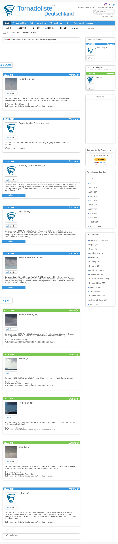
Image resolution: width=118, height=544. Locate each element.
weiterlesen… (13, 195)
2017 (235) (93, 222)
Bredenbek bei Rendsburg (34, 123)
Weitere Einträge (95, 226)
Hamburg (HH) (94, 262)
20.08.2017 (9, 354)
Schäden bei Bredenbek (16, 148)
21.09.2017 (9, 75)
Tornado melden (19, 23)
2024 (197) (36, 28)
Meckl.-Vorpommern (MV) (98, 270)
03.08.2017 (9, 489)
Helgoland (26, 403)
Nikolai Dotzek (56, 23)
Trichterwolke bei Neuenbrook (18, 104)
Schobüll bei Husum (31, 257)
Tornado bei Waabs (14, 382)
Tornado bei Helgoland (15, 428)
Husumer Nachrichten (46, 185)
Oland (24, 447)
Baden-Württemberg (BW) (98, 240)
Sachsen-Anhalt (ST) (96, 296)
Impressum (101, 7)
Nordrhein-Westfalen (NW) (98, 279)
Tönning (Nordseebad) (32, 165)
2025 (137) (22, 28)
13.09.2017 (9, 119)
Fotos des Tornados (14, 474)
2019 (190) (92, 213)
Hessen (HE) (93, 266)
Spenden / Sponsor (90, 7)
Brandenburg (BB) (95, 253)
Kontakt (80, 7)
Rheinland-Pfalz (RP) (96, 283)
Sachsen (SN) (94, 291)
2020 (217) (92, 209)
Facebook (27, 384)
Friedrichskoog (28, 314)
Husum (24, 211)
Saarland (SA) (94, 287)
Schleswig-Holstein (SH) (97, 300)
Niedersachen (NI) (95, 274)
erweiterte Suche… (108, 17)
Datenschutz (110, 7)
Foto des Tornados (14, 384)
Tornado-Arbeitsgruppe (83, 23)
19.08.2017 (9, 443)
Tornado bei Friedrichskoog (17, 340)
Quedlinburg (101, 48)
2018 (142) (92, 218)
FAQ (31, 23)
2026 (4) (8, 28)
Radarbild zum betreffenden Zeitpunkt (21, 106)
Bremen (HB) (93, 257)
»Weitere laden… (11, 535)
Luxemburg (41, 23)
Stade (98, 77)
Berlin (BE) (92, 249)
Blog (68, 23)
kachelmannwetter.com (46, 106)
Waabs (24, 358)
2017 (75, 28)
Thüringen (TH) (94, 304)
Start (7, 23)
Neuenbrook (27, 79)
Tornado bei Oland (14, 472)
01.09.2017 (9, 161)
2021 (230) (92, 205)
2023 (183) (49, 28)
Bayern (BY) (93, 245)
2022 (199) (63, 28)
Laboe (24, 493)
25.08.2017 (9, 310)
